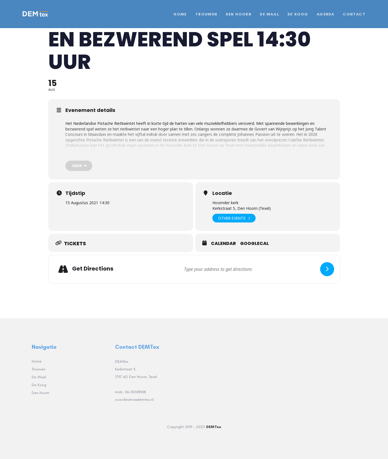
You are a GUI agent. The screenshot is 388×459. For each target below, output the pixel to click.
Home (37, 361)
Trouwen (38, 369)
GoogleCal (254, 243)
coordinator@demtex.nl (135, 399)
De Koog (39, 384)
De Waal (39, 377)
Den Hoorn (40, 392)
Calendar (223, 243)
